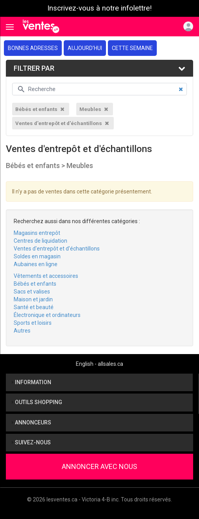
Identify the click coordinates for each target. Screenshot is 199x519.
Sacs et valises (32, 291)
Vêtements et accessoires (46, 276)
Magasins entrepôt (37, 233)
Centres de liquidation (40, 241)
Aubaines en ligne (35, 264)
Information (31, 382)
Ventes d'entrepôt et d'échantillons (57, 248)
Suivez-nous (31, 442)
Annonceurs (31, 422)
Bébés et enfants (35, 284)
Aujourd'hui (85, 48)
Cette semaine (132, 48)
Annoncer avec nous (99, 466)
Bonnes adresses (33, 48)
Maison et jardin (33, 299)
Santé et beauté (34, 307)
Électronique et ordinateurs (47, 315)
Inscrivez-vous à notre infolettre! (99, 8)
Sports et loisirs (33, 323)
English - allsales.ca (99, 364)
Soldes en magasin (37, 256)
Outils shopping (37, 402)
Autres (22, 331)
